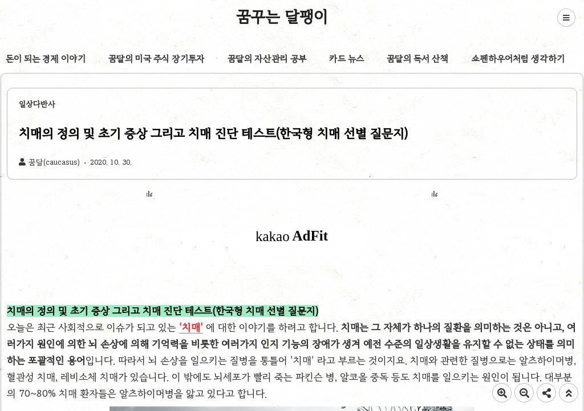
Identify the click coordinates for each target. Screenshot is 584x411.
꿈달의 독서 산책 (418, 59)
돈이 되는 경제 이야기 (46, 59)
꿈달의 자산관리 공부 (267, 59)
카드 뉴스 (346, 59)
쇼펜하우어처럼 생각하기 (518, 59)
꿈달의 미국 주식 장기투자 (156, 59)
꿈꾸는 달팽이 (282, 16)
